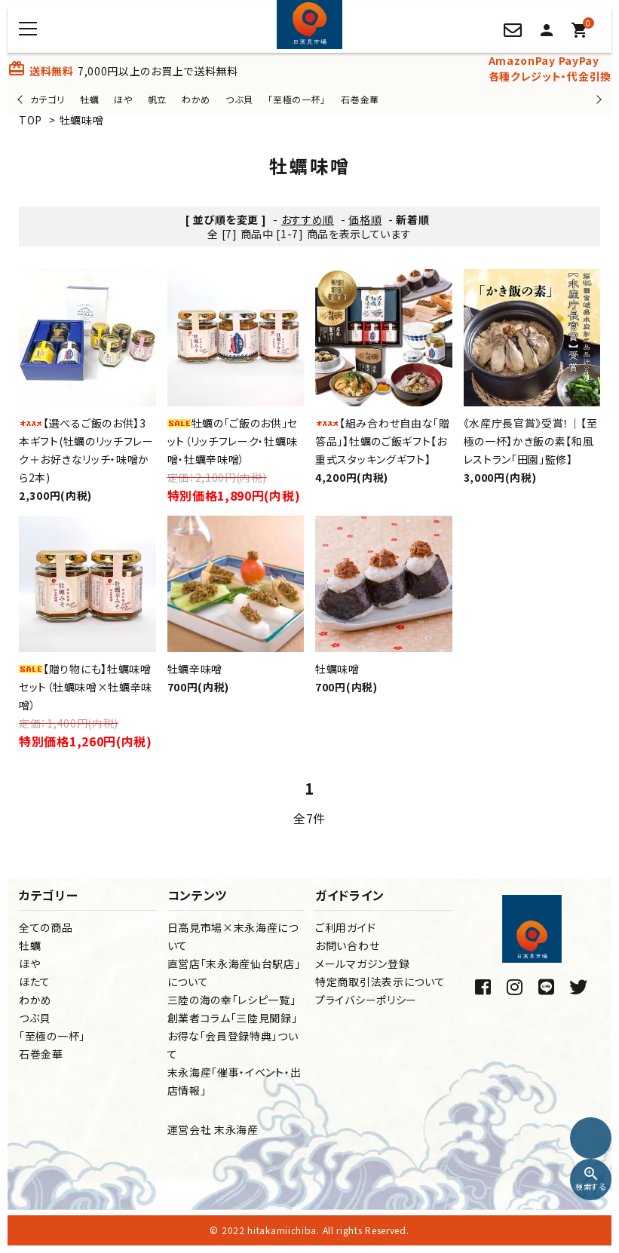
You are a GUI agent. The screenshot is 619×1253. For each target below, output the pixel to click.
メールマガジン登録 (362, 963)
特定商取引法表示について (380, 981)
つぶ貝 (239, 99)
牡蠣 (89, 99)
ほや (123, 99)
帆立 (157, 99)
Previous (21, 99)
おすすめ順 (308, 219)
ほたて (35, 981)
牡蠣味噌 (82, 119)
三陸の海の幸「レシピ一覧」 (231, 999)
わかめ (196, 99)
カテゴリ (47, 99)
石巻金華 (360, 99)
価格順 (365, 219)
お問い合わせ (347, 945)
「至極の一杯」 (297, 99)
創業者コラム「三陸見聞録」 (232, 1017)
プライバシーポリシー (366, 999)
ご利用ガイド (345, 927)
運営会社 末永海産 (213, 1129)
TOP (30, 119)
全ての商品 (46, 927)
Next (597, 99)
